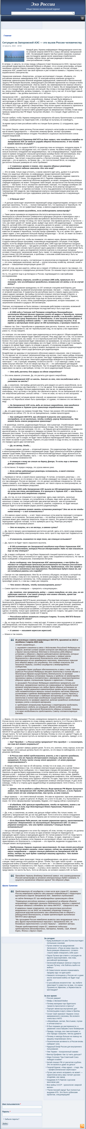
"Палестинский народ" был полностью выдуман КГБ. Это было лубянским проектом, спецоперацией (63, 1092)
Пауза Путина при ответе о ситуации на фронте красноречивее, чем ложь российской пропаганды (64, 957)
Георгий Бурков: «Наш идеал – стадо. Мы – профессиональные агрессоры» (65, 1068)
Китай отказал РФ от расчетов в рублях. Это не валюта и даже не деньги (64, 1063)
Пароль (6, 1112)
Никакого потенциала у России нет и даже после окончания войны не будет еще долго (65, 977)
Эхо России (43, 4)
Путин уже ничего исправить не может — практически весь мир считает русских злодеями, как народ (65, 1074)
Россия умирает (54, 998)
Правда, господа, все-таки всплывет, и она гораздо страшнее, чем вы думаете (64, 1032)
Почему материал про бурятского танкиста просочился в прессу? (61, 1005)
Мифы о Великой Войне (57, 1001)
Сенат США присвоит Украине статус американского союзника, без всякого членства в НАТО (63, 1016)
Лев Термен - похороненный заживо (62, 1052)
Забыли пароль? (12, 1119)
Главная (7, 36)
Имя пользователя (11, 1104)
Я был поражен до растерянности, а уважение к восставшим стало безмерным (65, 1027)
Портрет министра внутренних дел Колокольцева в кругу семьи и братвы (63, 1010)
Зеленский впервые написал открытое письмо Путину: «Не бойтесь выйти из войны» (63, 965)
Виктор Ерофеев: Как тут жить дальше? (64, 1054)
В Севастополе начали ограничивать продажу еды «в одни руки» (63, 971)
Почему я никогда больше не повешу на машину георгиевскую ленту (64, 1037)
